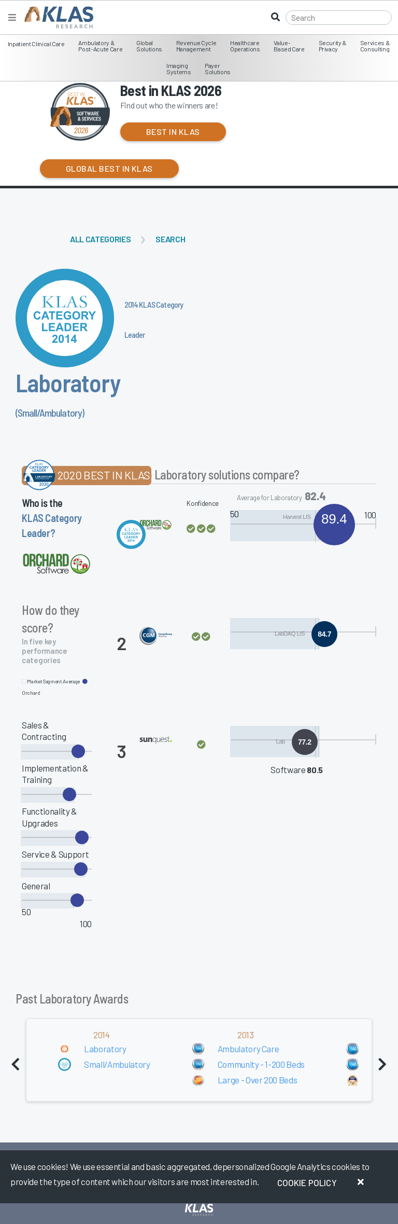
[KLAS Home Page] (56, 17)
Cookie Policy (307, 1182)
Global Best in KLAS (109, 168)
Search (170, 239)
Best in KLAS (173, 131)
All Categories (100, 239)
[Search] (339, 17)
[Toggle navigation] (12, 17)
